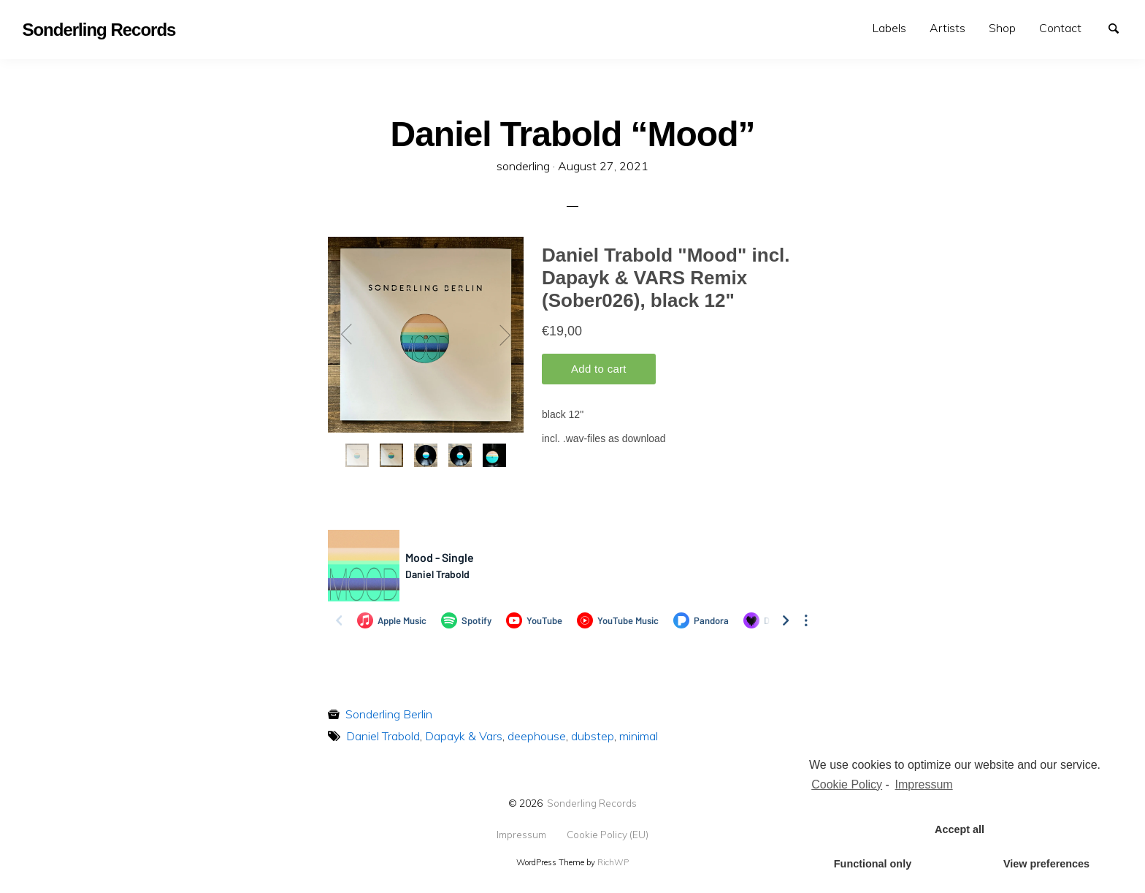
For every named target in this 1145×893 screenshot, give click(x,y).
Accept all (959, 829)
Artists (947, 27)
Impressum (521, 834)
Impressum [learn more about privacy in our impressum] (924, 784)
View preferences (1046, 864)
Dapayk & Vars (463, 736)
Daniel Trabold (383, 736)
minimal (638, 736)
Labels (889, 27)
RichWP (613, 862)
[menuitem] (889, 28)
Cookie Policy (846, 784)
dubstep (592, 736)
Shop (1002, 27)
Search (1120, 27)
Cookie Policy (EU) (607, 834)
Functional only (872, 864)
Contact (1060, 27)
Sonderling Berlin (388, 714)
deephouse (537, 736)
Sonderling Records (592, 803)
